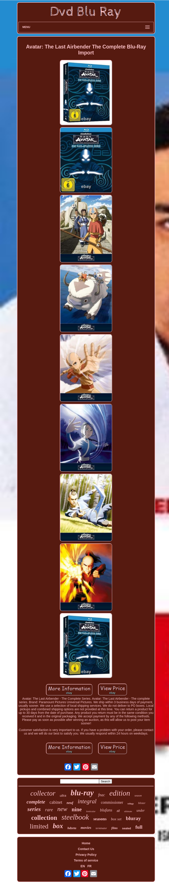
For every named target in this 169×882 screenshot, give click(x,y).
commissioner (112, 802)
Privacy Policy (86, 854)
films (114, 828)
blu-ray (82, 793)
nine (77, 809)
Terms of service (86, 860)
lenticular (91, 811)
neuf (70, 803)
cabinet (56, 802)
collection (44, 817)
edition (119, 793)
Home (86, 843)
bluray (133, 818)
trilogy (131, 803)
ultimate (128, 811)
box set (116, 819)
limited (39, 826)
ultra (63, 795)
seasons (100, 819)
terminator (101, 828)
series (34, 809)
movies (86, 828)
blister (141, 803)
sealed (126, 828)
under (140, 810)
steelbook (75, 817)
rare (49, 809)
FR (89, 866)
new (62, 809)
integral (87, 801)
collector (42, 793)
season (138, 795)
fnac (101, 795)
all (118, 811)
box (58, 826)
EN (83, 866)
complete (36, 802)
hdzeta (71, 828)
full (138, 827)
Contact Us (86, 849)
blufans (106, 810)
